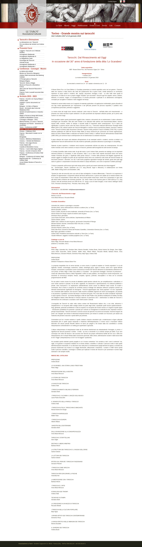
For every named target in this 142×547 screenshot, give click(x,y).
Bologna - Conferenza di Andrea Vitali (32, 156)
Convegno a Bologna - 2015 (29, 119)
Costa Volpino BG (25, 145)
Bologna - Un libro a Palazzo (29, 106)
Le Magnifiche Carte (26, 58)
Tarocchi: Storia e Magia (27, 83)
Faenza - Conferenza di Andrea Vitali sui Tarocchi (31, 153)
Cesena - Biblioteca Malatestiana (30, 139)
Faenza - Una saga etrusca (28, 143)
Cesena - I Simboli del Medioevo (30, 141)
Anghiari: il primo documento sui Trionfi (30, 103)
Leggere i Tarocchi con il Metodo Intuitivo (30, 51)
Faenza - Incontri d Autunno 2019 (30, 151)
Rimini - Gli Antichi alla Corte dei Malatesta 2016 (30, 109)
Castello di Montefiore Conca (29, 117)
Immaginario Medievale (27, 54)
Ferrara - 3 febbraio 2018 (28, 131)
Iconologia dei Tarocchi (27, 60)
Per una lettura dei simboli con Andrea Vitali (32, 45)
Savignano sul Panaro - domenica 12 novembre (31, 124)
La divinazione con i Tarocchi (29, 42)
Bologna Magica (25, 81)
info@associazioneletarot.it (77, 189)
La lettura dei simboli (26, 71)
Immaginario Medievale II (28, 64)
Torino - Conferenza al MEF (28, 127)
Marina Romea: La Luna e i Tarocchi (31, 121)
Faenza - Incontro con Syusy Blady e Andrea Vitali (31, 99)
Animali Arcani (24, 62)
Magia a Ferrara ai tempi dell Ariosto (31, 115)
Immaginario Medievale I (27, 66)
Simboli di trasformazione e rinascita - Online (32, 112)
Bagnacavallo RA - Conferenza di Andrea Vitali (30, 159)
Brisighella (23, 137)
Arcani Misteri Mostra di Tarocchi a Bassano (31, 163)
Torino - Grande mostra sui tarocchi (31, 129)
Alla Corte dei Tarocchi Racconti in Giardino (31, 89)
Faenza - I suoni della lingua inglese (31, 149)
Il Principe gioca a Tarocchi (28, 79)
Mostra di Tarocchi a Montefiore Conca (30, 85)
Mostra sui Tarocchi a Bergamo (29, 73)
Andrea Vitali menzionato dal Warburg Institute (32, 76)
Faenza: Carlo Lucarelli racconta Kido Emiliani (32, 93)
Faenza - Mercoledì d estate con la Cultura (31, 134)
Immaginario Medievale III (28, 56)
